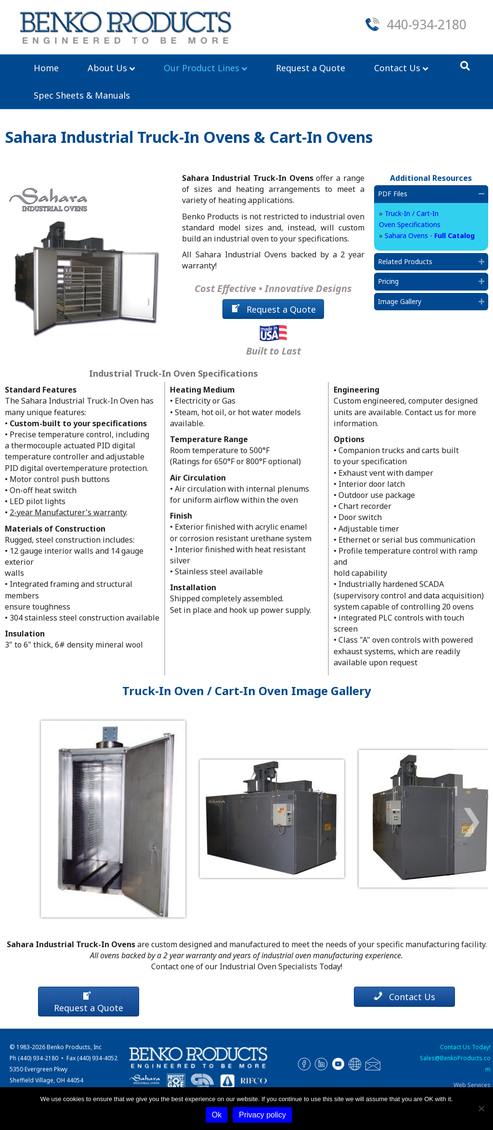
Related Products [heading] (405, 261)
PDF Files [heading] (392, 193)
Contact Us (397, 68)
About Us (107, 68)
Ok (216, 1115)
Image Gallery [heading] (399, 301)
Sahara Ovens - (430, 235)
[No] (481, 1108)
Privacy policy (262, 1115)
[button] (481, 194)
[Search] (465, 66)
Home (46, 68)
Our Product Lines (201, 68)
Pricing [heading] (388, 281)
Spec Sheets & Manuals (82, 95)
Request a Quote (310, 68)
